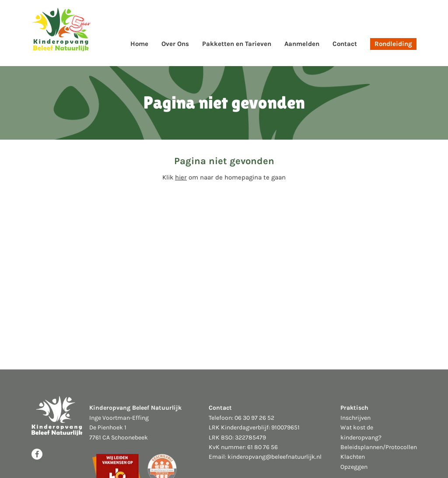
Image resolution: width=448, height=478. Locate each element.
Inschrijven (355, 418)
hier (181, 177)
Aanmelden (301, 44)
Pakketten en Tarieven (236, 44)
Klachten (352, 456)
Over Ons (175, 44)
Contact (344, 44)
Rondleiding (393, 44)
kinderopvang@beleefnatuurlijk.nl (275, 456)
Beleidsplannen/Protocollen (378, 447)
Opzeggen (354, 467)
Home (139, 44)
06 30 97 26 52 (254, 418)
